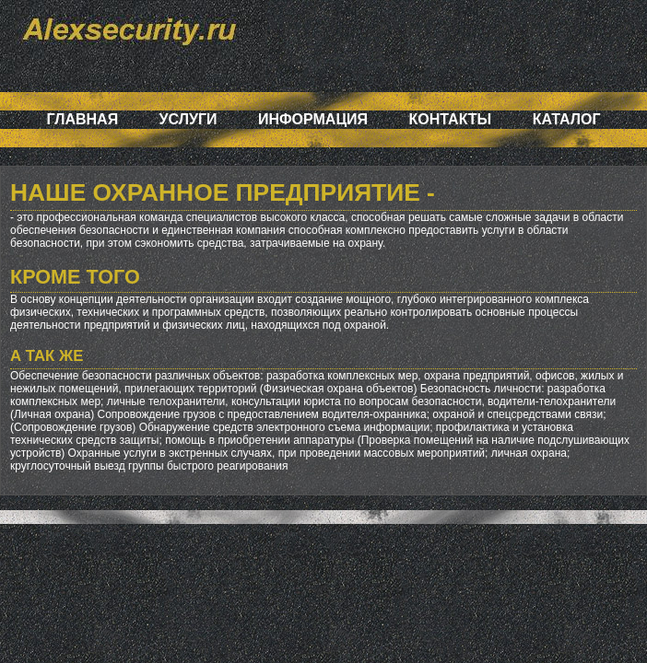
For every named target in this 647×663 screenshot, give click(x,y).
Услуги (188, 119)
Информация (313, 119)
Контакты (450, 119)
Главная (83, 119)
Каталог (567, 119)
